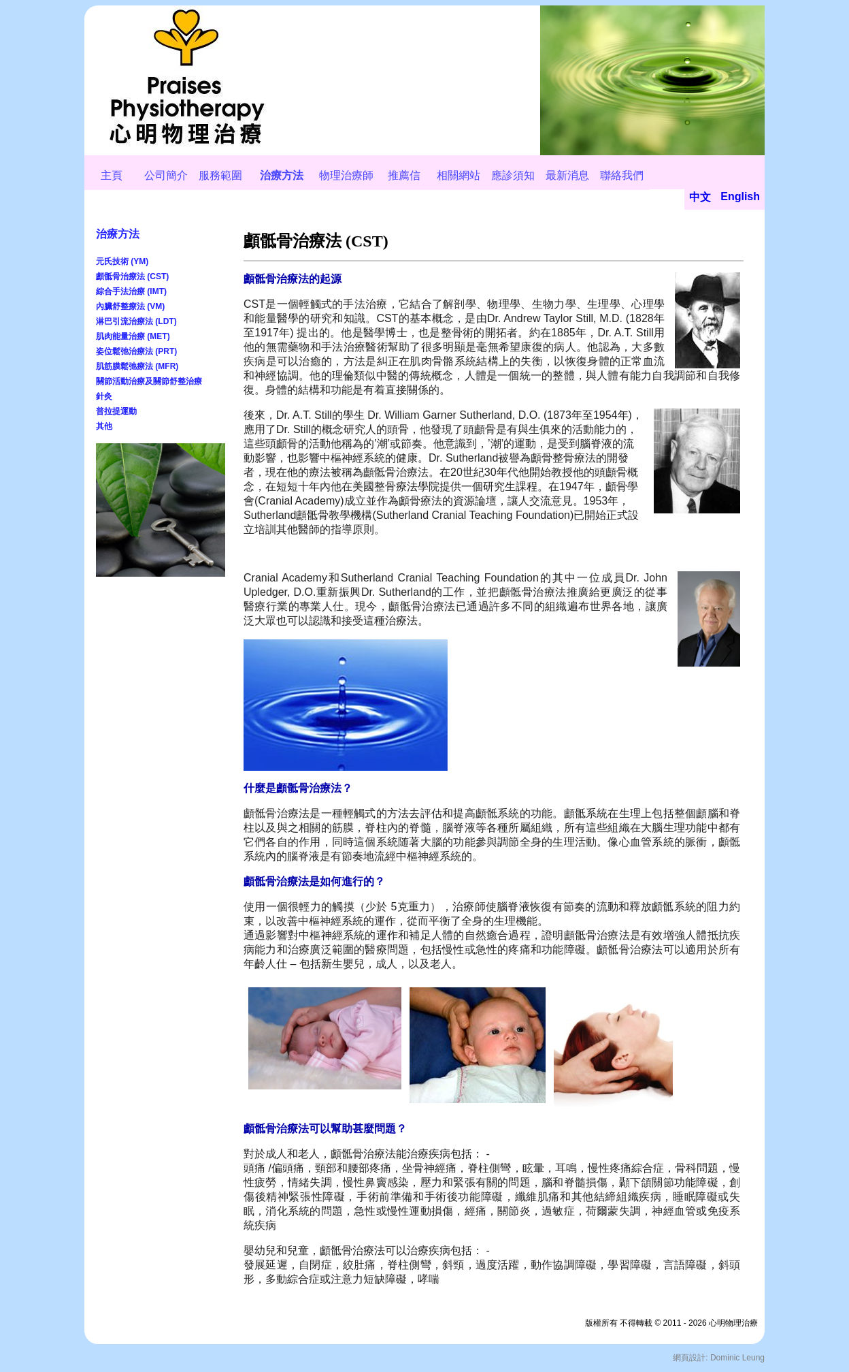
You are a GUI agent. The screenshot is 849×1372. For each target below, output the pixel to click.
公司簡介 (166, 175)
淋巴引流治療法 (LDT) (136, 321)
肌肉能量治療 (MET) (133, 336)
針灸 (104, 396)
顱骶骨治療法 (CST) (132, 276)
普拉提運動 (116, 411)
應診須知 (513, 175)
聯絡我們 (622, 175)
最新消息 (567, 175)
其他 (104, 426)
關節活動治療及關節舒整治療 (149, 381)
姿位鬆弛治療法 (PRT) (136, 351)
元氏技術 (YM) (122, 261)
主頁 (111, 175)
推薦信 (404, 175)
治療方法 (281, 175)
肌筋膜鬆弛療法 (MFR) (137, 366)
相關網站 (458, 175)
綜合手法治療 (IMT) (131, 291)
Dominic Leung (737, 1357)
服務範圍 (220, 175)
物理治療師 (346, 175)
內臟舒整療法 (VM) (130, 306)
